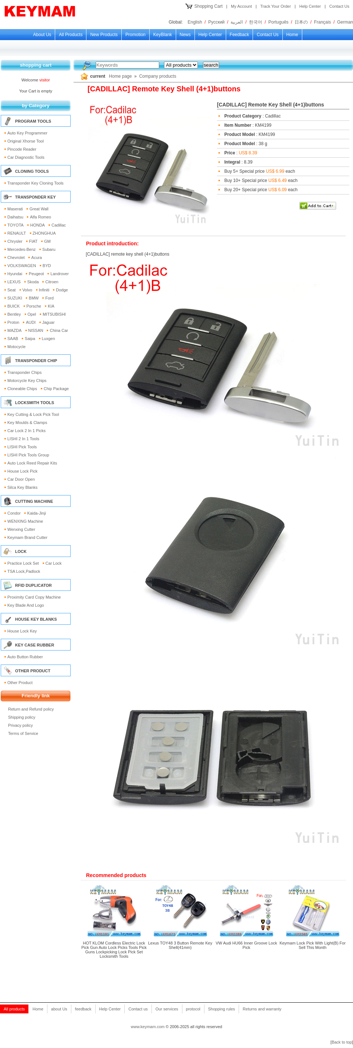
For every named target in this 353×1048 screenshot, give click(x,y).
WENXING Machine (25, 521)
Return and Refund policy (31, 709)
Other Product (19, 682)
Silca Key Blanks (22, 487)
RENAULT (16, 233)
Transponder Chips (24, 372)
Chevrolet (16, 257)
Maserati (15, 209)
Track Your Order (275, 6)
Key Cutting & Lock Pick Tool (33, 414)
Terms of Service (23, 733)
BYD (47, 265)
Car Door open (21, 479)
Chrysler (14, 241)
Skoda (33, 282)
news (185, 34)
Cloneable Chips (22, 388)
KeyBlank (162, 34)
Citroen (51, 282)
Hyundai (14, 273)
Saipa (30, 338)
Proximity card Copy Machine (34, 597)
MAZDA (14, 330)
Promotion (135, 34)
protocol (193, 1009)
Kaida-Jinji (36, 513)
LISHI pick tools (22, 447)
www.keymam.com (148, 1026)
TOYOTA (15, 225)
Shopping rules (221, 1009)
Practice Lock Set (23, 563)
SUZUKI (14, 298)
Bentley (14, 314)
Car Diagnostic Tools (25, 157)
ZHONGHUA (44, 233)
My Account (241, 6)
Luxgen (48, 338)
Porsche (33, 306)
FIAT (33, 241)
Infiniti (44, 290)
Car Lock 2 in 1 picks (26, 430)
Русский (216, 22)
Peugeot (36, 273)
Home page (120, 76)
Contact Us (339, 6)
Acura (36, 257)
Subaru (48, 249)
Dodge (62, 290)
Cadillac (58, 225)
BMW (34, 298)
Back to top (342, 1042)
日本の (301, 22)
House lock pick (22, 471)
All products (70, 34)
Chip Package (56, 388)
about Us (42, 34)
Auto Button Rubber (25, 657)
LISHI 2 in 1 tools (23, 439)
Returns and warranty (262, 1009)
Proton (13, 322)
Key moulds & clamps (27, 422)
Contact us (267, 34)
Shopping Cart (209, 6)
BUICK (13, 306)
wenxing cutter (21, 529)
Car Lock (54, 563)
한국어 (255, 22)
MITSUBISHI (54, 314)
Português (278, 22)
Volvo (27, 290)
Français (322, 22)
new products (104, 34)
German (345, 22)
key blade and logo (25, 605)
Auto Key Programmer (27, 133)
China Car (59, 330)
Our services (167, 1009)
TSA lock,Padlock (23, 571)
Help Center (310, 6)
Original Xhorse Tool (25, 141)
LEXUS (14, 282)
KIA (51, 306)
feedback (239, 34)
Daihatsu (15, 217)
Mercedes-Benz (21, 249)
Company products (157, 76)
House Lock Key (22, 631)
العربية (237, 22)
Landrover (59, 273)
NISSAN (35, 330)
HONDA (37, 225)
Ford (49, 298)
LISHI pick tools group (28, 455)
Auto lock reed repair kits (32, 463)
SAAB (12, 338)
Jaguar (48, 322)
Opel (32, 314)
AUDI (30, 322)
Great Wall (39, 209)
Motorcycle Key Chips (26, 380)
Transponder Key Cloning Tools (35, 183)
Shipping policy (21, 717)
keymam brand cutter (27, 537)
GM (47, 241)
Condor (14, 513)
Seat (11, 290)
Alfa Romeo (40, 217)
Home (292, 34)
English (195, 22)
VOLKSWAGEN (21, 265)
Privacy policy (20, 725)
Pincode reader (21, 149)
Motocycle (16, 346)
